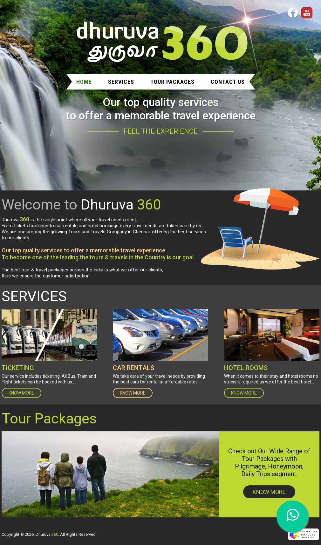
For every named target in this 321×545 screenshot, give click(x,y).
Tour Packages (172, 81)
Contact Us (228, 81)
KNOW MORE (21, 392)
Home (84, 81)
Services (121, 81)
